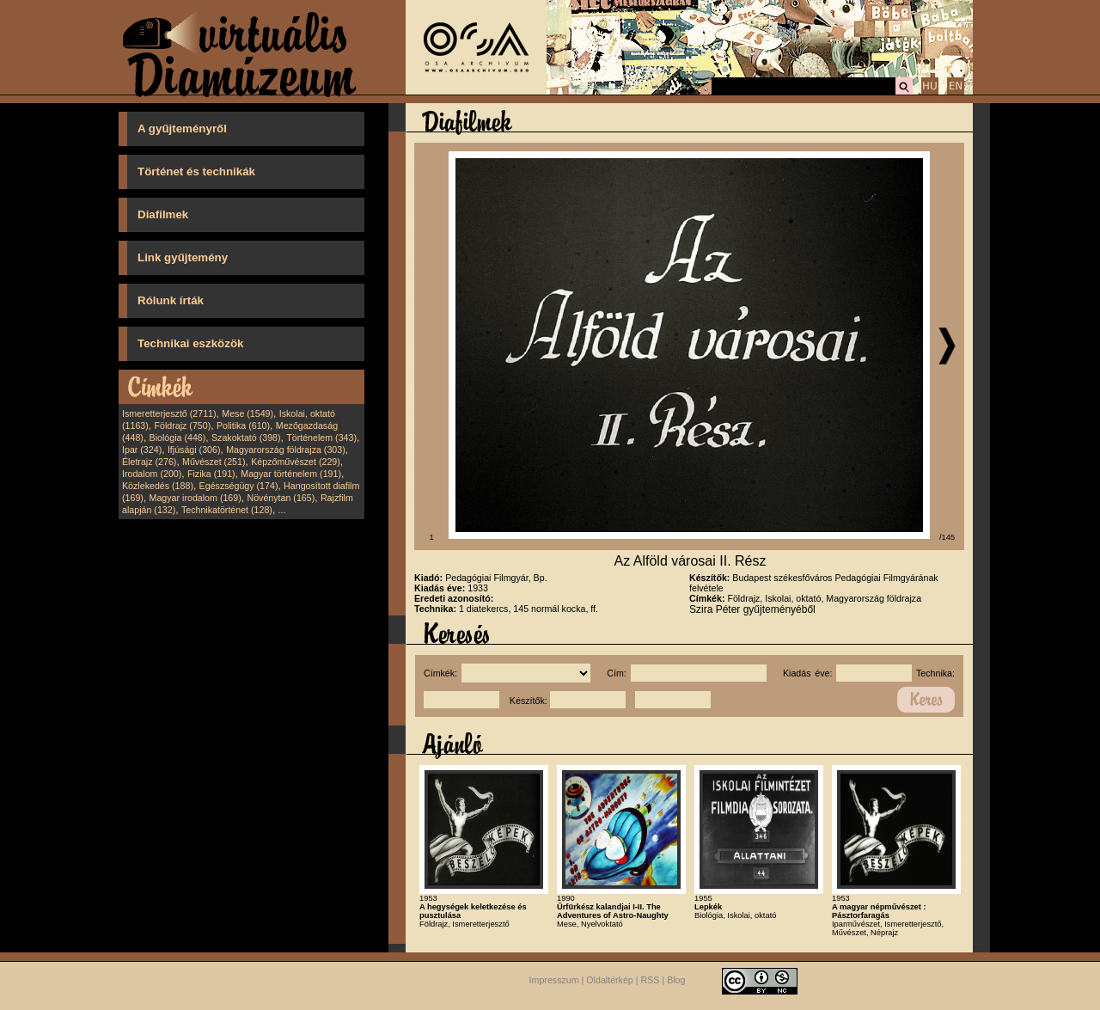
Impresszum (554, 981)
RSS (650, 981)
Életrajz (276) (149, 461)
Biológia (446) (178, 437)
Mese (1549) (247, 413)
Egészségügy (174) (238, 486)
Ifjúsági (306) (194, 449)
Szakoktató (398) (246, 437)
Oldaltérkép (609, 981)
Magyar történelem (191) (291, 473)
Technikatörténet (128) (226, 510)
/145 (947, 537)
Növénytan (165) (281, 498)
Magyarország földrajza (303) (285, 449)
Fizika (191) (211, 473)
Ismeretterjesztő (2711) (169, 413)
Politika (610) (243, 425)
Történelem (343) (321, 437)
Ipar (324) (142, 449)
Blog (676, 981)
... (282, 510)
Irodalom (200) (151, 473)
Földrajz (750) (182, 425)
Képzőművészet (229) (295, 461)
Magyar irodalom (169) (195, 498)
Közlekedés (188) (157, 486)
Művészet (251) (213, 461)
